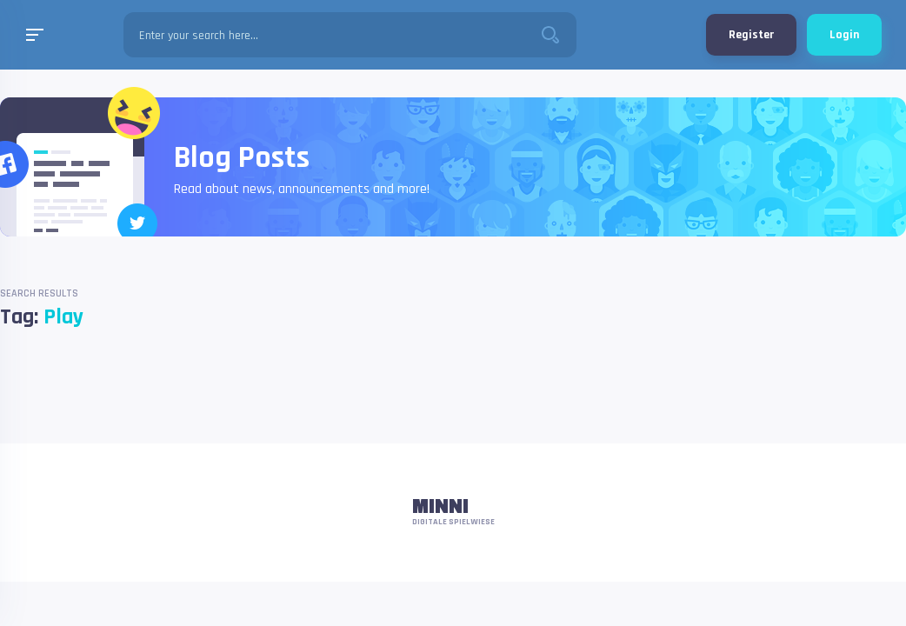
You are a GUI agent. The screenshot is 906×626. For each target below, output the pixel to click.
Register (751, 35)
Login (844, 35)
